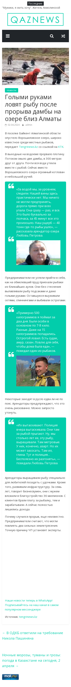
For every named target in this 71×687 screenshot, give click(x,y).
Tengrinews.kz (28, 147)
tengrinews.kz (28, 617)
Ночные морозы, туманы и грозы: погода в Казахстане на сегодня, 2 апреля (31, 660)
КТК (60, 147)
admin (28, 124)
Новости (11, 90)
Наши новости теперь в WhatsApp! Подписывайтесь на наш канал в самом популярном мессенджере (32, 604)
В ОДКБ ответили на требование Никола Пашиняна (32, 635)
